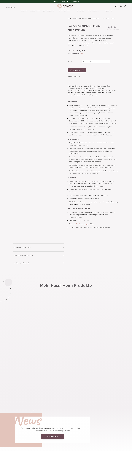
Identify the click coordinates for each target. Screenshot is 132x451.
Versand (81, 53)
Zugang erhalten (76, 70)
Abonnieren (53, 436)
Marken (75, 18)
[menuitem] (24, 11)
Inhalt (70, 62)
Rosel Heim (83, 18)
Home (70, 18)
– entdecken (72, 2)
